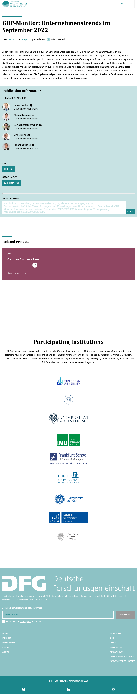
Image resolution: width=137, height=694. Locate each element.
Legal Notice (116, 647)
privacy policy (25, 621)
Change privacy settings (122, 656)
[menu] (130, 4)
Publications (8, 642)
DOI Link (8, 169)
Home (5, 633)
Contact (6, 647)
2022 (11, 39)
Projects (6, 638)
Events (113, 642)
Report (25, 39)
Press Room (115, 633)
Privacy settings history (122, 661)
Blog (112, 638)
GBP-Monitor (11, 182)
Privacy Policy (116, 651)
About (5, 651)
